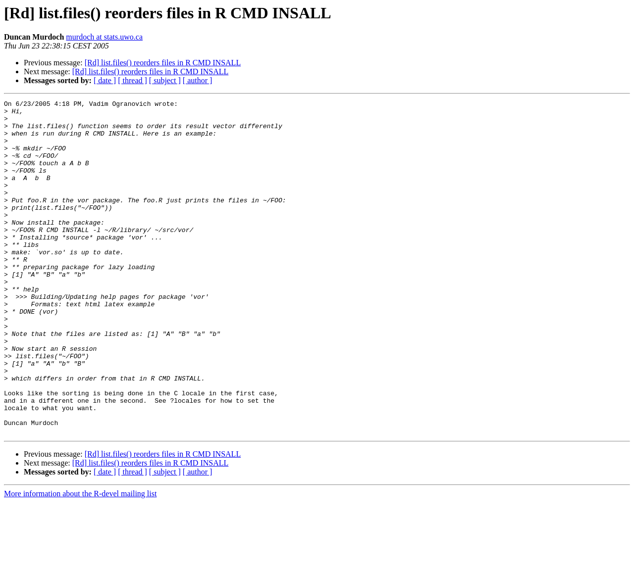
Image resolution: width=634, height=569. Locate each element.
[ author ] (197, 80)
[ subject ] (165, 80)
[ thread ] (132, 80)
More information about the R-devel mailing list (80, 560)
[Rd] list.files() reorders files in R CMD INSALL (163, 62)
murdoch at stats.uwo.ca (104, 37)
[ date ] (105, 80)
